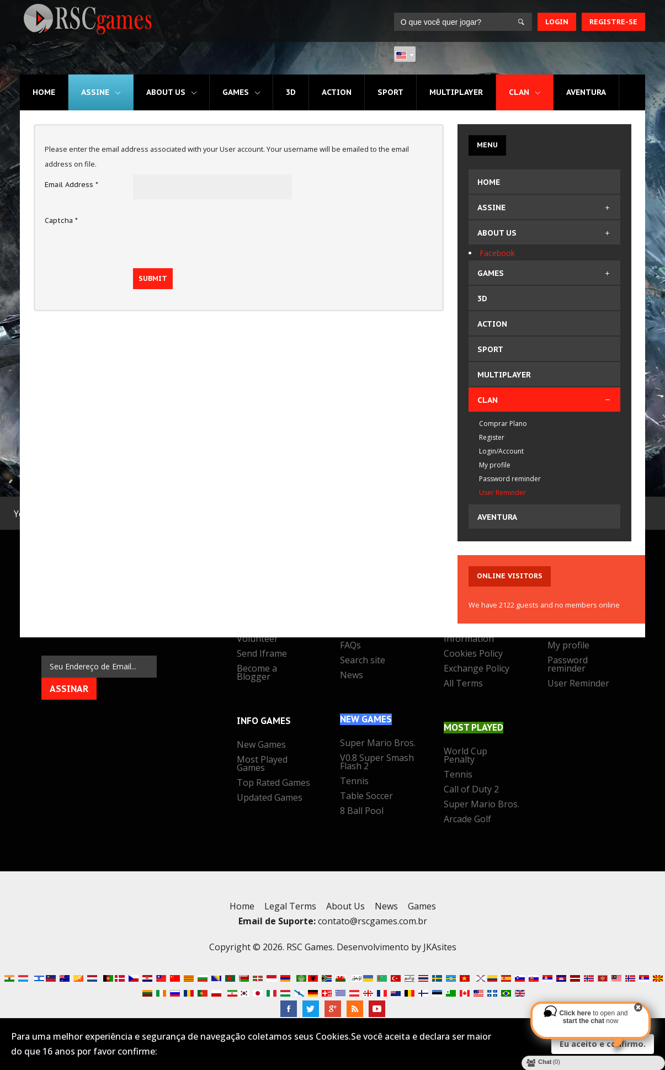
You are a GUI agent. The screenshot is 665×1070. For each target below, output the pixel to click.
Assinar (69, 688)
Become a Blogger (257, 673)
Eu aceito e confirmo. (603, 1044)
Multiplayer (456, 92)
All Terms (463, 684)
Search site (362, 661)
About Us (165, 92)
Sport (390, 92)
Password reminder (567, 665)
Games (235, 92)
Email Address (71, 184)
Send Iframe (262, 654)
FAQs (350, 646)
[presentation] (217, 231)
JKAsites (439, 947)
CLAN (519, 92)
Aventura (586, 92)
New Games (261, 745)
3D (291, 92)
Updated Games (269, 798)
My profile (568, 646)
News (351, 676)
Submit (153, 278)
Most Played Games (262, 764)
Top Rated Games (273, 784)
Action (337, 92)
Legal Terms (290, 906)
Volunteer (257, 640)
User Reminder (578, 684)
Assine (95, 92)
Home (44, 92)
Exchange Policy (476, 669)
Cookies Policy (473, 654)
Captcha (61, 220)
